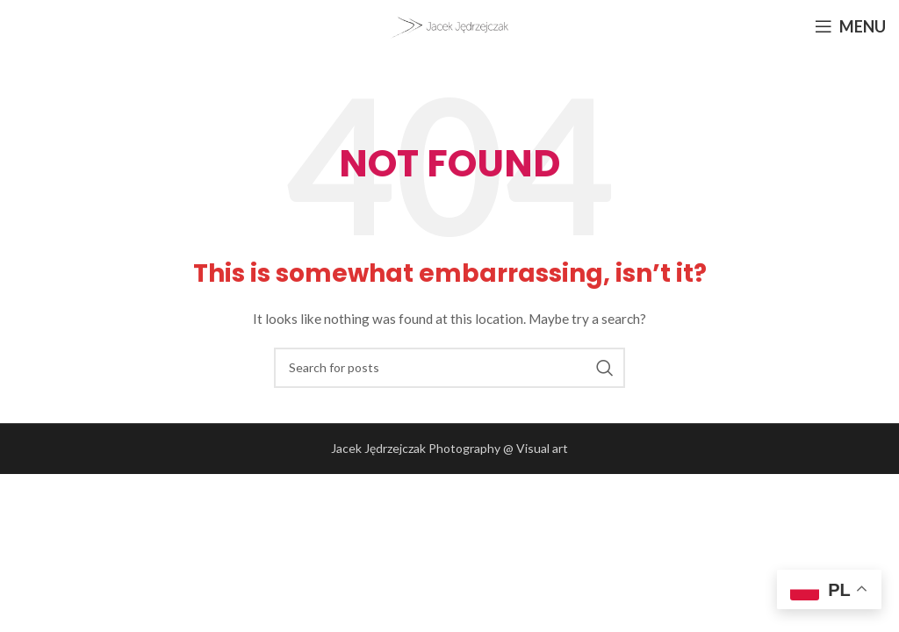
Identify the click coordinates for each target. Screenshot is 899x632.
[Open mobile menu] (850, 26)
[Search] (449, 368)
